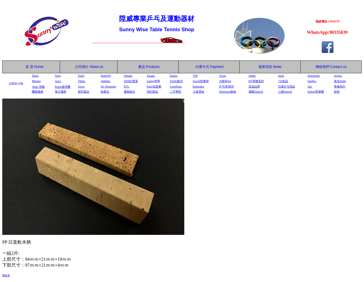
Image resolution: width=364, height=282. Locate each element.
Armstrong (313, 75)
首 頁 (28, 67)
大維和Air (225, 81)
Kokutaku (198, 86)
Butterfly (106, 75)
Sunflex (311, 81)
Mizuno (36, 81)
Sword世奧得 (201, 81)
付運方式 (209, 67)
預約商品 (152, 91)
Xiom (81, 75)
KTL (126, 86)
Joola (281, 75)
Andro (252, 75)
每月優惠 (60, 91)
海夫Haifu (340, 81)
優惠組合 (129, 91)
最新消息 (270, 67)
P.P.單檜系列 (256, 81)
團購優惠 (37, 91)
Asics (58, 81)
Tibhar (81, 81)
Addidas (105, 81)
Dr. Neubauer (108, 86)
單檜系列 (339, 86)
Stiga (58, 75)
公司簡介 (82, 67)
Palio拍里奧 (154, 86)
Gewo (81, 86)
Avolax (338, 75)
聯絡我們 (322, 67)
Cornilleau (176, 86)
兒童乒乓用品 (286, 86)
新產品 (105, 91)
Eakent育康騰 (315, 91)
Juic (309, 86)
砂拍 (337, 91)
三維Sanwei (285, 91)
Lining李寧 (153, 81)
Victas (222, 75)
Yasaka (151, 75)
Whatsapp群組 (227, 91)
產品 (149, 67)
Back (6, 275)
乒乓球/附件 (226, 86)
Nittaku (128, 75)
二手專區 (175, 91)
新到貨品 (83, 91)
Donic (35, 75)
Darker (174, 75)
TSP (195, 75)
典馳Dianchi (256, 91)
